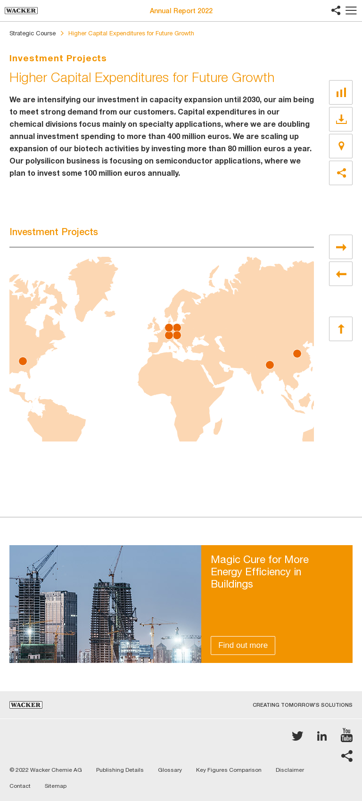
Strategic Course (32, 33)
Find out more (243, 645)
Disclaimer (290, 770)
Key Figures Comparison (229, 770)
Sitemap (55, 786)
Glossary (170, 770)
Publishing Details (120, 770)
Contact (20, 786)
